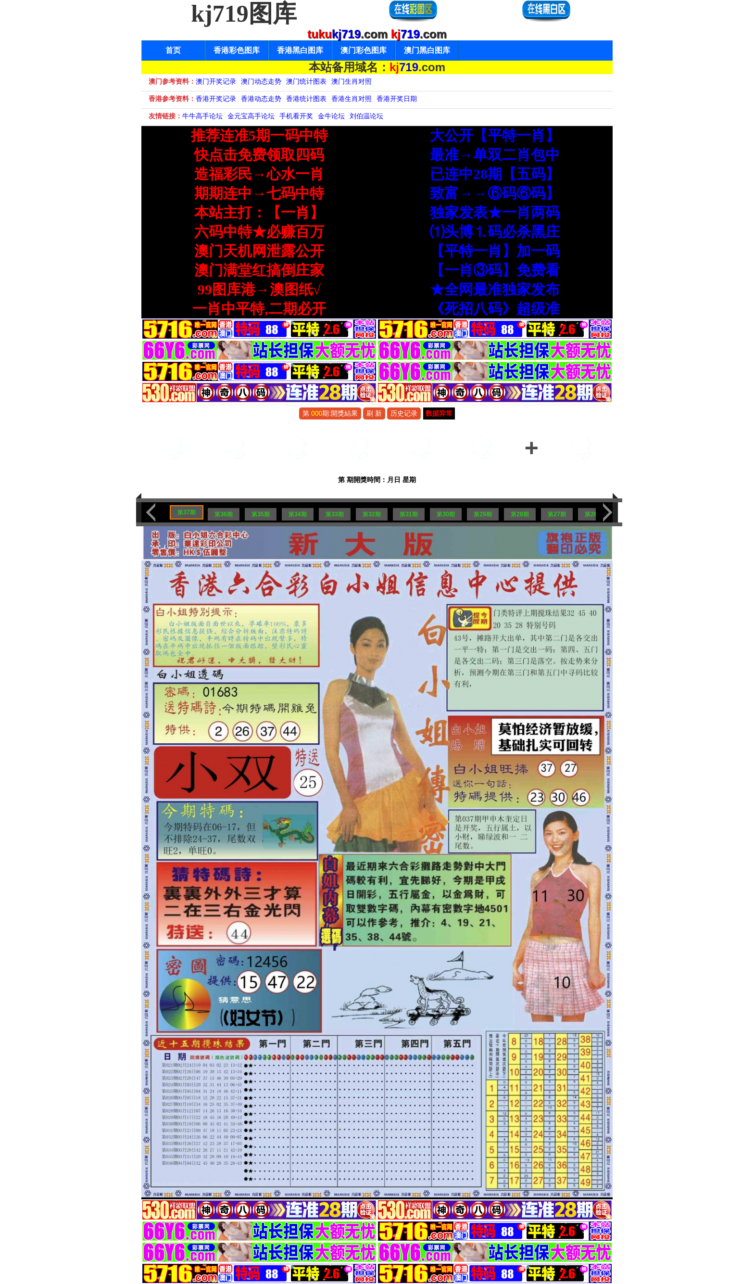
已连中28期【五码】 (495, 174)
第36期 (223, 514)
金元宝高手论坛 (251, 116)
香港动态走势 (261, 98)
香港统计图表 (306, 98)
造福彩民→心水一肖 (259, 174)
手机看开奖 (296, 116)
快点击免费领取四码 (259, 155)
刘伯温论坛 (366, 116)
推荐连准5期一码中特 (259, 135)
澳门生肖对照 (351, 81)
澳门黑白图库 (427, 50)
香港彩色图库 (237, 50)
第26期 (594, 514)
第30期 (445, 514)
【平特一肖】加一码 (495, 251)
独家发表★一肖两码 (495, 212)
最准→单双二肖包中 (495, 155)
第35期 (260, 514)
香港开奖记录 (216, 98)
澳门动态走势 (261, 81)
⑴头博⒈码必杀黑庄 (495, 232)
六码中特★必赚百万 (259, 232)
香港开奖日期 (397, 98)
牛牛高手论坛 (202, 116)
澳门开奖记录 (216, 81)
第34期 (297, 514)
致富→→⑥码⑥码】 (495, 193)
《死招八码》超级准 (495, 309)
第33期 (334, 514)
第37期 (186, 512)
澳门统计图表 (306, 81)
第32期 (371, 514)
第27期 (557, 514)
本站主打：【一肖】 (259, 212)
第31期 (408, 514)
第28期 (519, 514)
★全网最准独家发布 (495, 289)
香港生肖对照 (351, 98)
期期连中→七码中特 (259, 193)
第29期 (482, 514)
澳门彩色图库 (363, 50)
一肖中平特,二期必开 (259, 309)
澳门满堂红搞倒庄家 (259, 270)
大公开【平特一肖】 (495, 135)
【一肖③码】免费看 (495, 270)
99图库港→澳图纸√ (259, 289)
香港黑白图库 (300, 50)
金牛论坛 (331, 116)
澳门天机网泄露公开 (259, 251)
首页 (173, 50)
